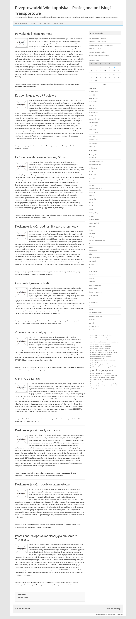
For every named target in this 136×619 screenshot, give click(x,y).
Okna (23, 419)
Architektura (93, 168)
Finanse (91, 195)
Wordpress (119, 614)
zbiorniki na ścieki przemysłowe (39, 370)
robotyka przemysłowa (44, 527)
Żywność (92, 330)
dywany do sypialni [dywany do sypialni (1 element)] (105, 344)
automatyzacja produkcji (63, 524)
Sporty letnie (93, 288)
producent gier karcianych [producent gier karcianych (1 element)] (97, 358)
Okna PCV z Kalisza (27, 378)
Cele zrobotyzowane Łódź (32, 283)
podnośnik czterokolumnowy (39, 272)
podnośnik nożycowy (73, 272)
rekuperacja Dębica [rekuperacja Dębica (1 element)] (95, 373)
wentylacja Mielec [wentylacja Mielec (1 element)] (113, 386)
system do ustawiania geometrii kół (42, 274)
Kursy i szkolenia (94, 223)
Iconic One (99, 614)
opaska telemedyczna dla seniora (41, 585)
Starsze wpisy (22, 598)
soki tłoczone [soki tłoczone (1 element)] (93, 379)
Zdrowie (91, 323)
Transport (92, 299)
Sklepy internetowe (95, 285)
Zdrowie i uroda (94, 326)
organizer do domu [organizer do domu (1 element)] (112, 352)
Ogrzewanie (93, 250)
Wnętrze (92, 319)
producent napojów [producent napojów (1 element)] (111, 360)
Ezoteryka (92, 192)
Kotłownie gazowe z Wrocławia (35, 95)
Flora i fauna (58, 23)
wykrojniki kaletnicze (29, 86)
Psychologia (93, 274)
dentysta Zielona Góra (42, 215)
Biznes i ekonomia (21, 23)
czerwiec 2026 (93, 91)
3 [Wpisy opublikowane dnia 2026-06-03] (100, 67)
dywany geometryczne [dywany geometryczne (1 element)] (106, 346)
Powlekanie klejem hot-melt (33, 33)
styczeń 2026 (93, 108)
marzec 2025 (93, 143)
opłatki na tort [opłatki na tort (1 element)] (103, 352)
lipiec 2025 (92, 129)
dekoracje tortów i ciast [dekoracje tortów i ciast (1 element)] (113, 342)
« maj (104, 84)
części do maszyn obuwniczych (39, 84)
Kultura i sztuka (94, 219)
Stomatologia (26, 215)
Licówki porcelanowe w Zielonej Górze (40, 157)
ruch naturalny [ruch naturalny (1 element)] (94, 377)
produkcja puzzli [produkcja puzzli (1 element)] (94, 367)
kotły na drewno (35, 473)
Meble (91, 230)
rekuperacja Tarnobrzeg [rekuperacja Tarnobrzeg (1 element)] (110, 375)
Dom (33, 23)
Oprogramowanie (94, 257)
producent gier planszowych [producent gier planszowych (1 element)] (97, 360)
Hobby (91, 202)
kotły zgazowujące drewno (49, 473)
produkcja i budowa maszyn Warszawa (42, 321)
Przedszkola (93, 271)
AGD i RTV (92, 157)
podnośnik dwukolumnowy (57, 272)
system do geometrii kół (22, 274)
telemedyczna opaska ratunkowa (63, 585)
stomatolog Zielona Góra (42, 217)
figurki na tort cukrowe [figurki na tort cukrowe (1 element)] (105, 348)
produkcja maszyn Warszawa (64, 321)
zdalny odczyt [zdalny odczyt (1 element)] (93, 388)
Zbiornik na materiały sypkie (33, 332)
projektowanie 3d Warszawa (30, 323)
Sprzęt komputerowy (95, 292)
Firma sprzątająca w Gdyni (97, 52)
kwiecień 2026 (93, 98)
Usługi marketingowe (95, 316)
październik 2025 (94, 119)
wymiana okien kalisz (33, 421)
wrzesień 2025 (93, 122)
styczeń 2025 (93, 150)
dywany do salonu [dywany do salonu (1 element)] (94, 344)
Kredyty (91, 216)
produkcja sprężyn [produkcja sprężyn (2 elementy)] (102, 370)
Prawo (91, 268)
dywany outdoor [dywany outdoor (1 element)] (94, 348)
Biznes (91, 171)
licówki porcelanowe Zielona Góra (60, 215)
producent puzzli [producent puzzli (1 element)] (106, 363)
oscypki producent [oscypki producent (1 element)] (95, 354)
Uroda (91, 306)
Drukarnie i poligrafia (95, 188)
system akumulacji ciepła (31, 475)
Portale (91, 264)
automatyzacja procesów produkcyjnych (42, 524)
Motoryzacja (93, 237)
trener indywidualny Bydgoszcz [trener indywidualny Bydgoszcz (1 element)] (106, 379)
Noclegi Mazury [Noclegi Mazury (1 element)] (94, 352)
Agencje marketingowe (96, 161)
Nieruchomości (93, 244)
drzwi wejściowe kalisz (37, 419)
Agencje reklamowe (95, 164)
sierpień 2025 (93, 126)
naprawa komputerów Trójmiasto (40, 582)
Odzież (91, 247)
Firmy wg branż (44, 23)
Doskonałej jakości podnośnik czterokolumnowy (46, 226)
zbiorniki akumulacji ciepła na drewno (51, 475)
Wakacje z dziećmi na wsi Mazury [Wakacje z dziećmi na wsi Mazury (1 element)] (98, 386)
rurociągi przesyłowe (36, 367)
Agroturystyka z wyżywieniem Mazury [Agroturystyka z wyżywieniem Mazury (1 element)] (100, 337)
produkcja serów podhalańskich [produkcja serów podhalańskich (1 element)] (108, 367)
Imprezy (91, 209)
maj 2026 (92, 95)
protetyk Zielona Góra (26, 217)
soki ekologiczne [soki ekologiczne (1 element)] (110, 377)
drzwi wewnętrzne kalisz (52, 419)
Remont (91, 278)
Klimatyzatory (93, 212)
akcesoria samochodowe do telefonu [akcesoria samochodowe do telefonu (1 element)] (100, 340)
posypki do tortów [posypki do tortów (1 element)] (106, 356)
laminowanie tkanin (67, 84)
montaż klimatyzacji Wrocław (66, 146)
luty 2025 (92, 146)
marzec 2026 (93, 101)
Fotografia (92, 199)
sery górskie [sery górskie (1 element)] (101, 377)
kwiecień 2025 (93, 139)
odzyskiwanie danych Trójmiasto (62, 582)
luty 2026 (92, 105)
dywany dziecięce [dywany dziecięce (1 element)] (95, 346)
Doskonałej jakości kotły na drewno (38, 430)
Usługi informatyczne (95, 312)
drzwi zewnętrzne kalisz (68, 419)
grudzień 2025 (93, 112)
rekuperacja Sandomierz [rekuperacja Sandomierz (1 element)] (96, 375)
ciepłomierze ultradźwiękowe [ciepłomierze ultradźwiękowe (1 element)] (98, 342)
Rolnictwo (92, 281)
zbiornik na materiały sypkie (75, 367)
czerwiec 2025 (93, 133)
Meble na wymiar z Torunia (97, 38)
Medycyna (92, 233)
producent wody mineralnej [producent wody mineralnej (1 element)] (112, 365)
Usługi (24, 84)
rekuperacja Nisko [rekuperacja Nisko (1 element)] (106, 373)
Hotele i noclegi (94, 206)
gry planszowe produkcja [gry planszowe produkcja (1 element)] (96, 350)
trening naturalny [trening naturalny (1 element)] (112, 383)
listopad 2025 (93, 115)
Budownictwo (93, 175)
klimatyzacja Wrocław (37, 146)
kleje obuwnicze (55, 84)
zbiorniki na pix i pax (21, 370)
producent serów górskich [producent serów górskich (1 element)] (97, 365)
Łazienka (92, 226)
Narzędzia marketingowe (97, 240)
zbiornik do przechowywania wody (55, 367)
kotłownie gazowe (50, 146)
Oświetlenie (92, 261)
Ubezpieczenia (93, 302)
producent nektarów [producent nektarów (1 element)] (95, 363)
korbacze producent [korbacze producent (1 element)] (109, 350)
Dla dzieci (92, 178)
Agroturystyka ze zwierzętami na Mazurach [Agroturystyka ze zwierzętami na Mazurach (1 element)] (101, 335)
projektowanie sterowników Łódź (50, 323)
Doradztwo (92, 185)
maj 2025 (92, 136)
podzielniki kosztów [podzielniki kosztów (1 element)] (95, 356)
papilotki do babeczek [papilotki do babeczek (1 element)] (106, 354)
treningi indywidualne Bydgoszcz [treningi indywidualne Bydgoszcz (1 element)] (99, 381)
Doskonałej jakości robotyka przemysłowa (42, 484)
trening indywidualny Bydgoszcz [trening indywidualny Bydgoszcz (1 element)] (98, 383)
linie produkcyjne (30, 527)
